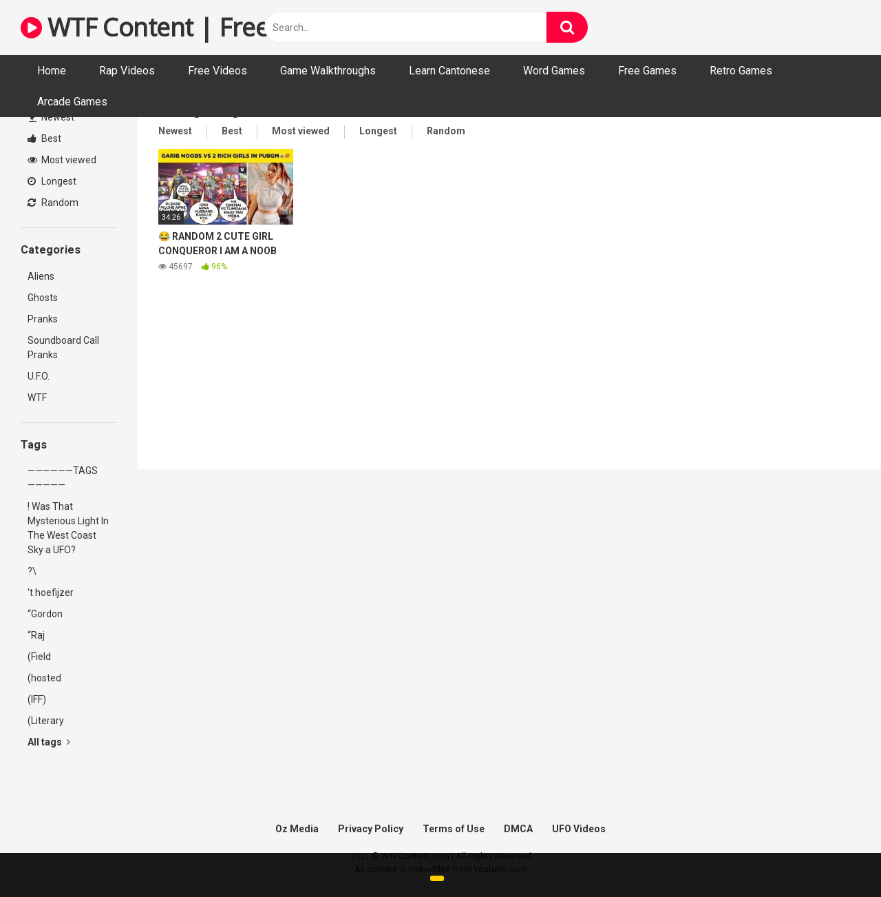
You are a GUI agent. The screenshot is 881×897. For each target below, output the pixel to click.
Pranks (43, 318)
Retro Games (741, 70)
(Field (39, 656)
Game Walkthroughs (328, 70)
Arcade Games (72, 101)
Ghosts (43, 297)
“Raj (36, 635)
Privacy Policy (370, 828)
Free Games (647, 70)
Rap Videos (127, 70)
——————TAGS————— (63, 478)
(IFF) (37, 699)
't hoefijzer (51, 592)
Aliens (41, 276)
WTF (37, 397)
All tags (49, 742)
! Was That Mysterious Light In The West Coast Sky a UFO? (68, 528)
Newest (51, 117)
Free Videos (217, 70)
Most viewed (62, 159)
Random (53, 202)
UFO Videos (579, 828)
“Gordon (45, 613)
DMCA (518, 828)
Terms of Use (454, 828)
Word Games (554, 70)
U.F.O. (39, 376)
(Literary (46, 720)
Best (44, 138)
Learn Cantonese (449, 70)
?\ (32, 571)
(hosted (44, 677)
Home (51, 70)
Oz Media (297, 828)
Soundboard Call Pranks (63, 347)
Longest (52, 181)
